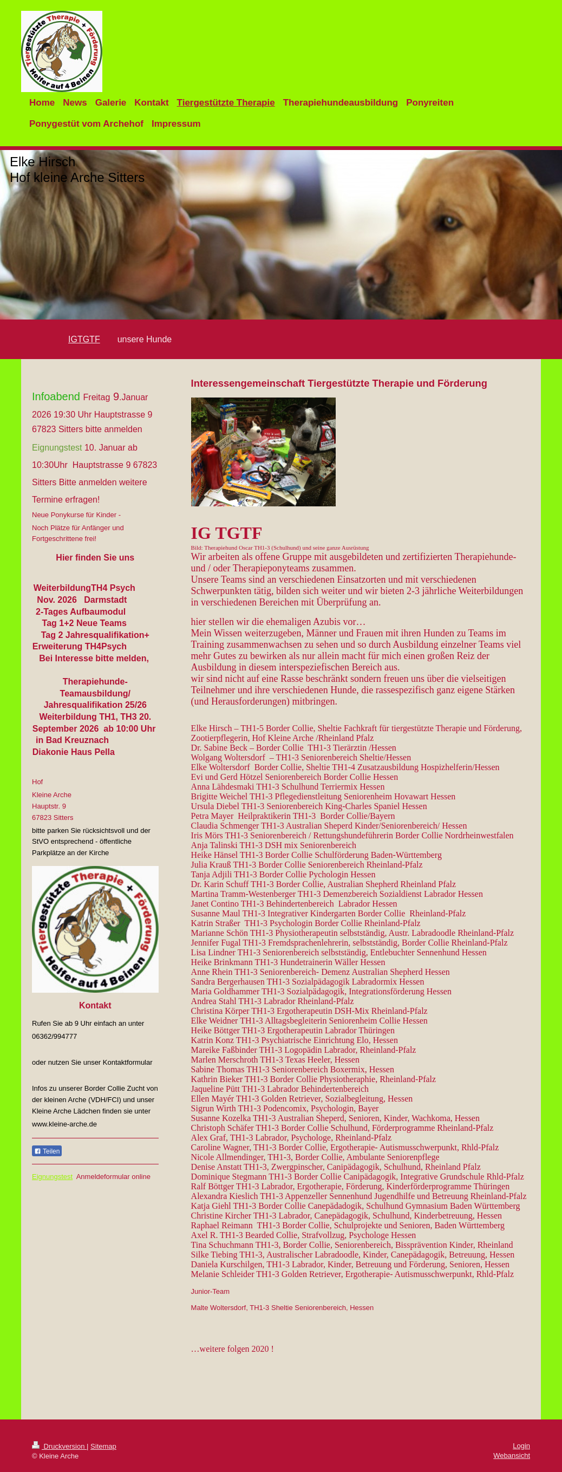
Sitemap (103, 1446)
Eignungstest (52, 1177)
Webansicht (511, 1455)
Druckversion (59, 1446)
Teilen (47, 1151)
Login (521, 1446)
